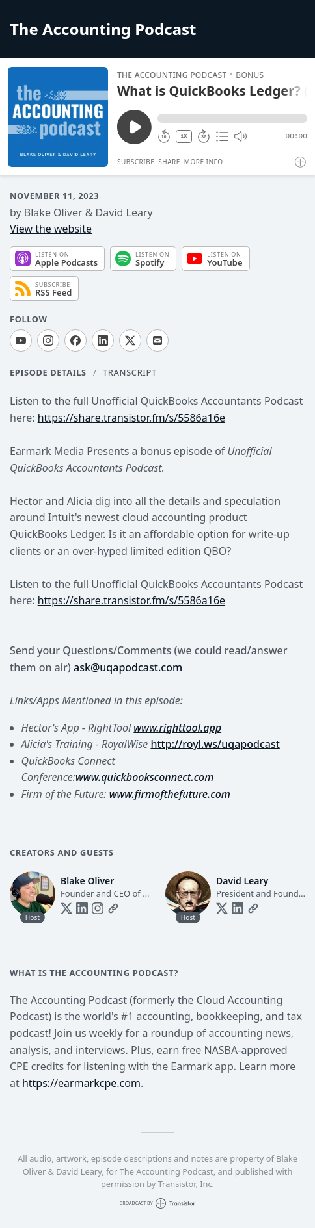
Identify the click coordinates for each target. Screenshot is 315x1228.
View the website (51, 229)
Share (169, 161)
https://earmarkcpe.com (81, 1083)
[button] (232, 118)
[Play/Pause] (58, 117)
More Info (203, 161)
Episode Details (48, 372)
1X (184, 136)
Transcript (130, 372)
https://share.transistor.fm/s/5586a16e (131, 418)
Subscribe (135, 161)
